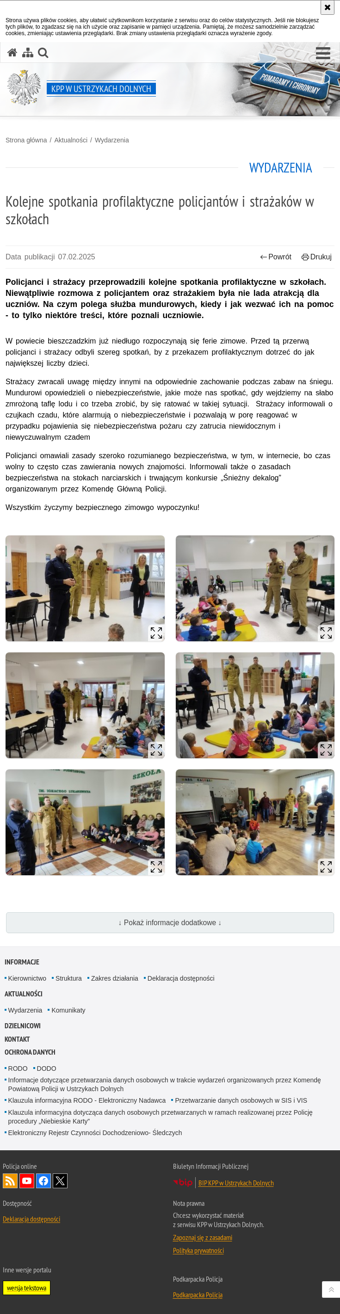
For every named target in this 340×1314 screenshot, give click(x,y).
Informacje (22, 962)
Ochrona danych (30, 1052)
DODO (46, 1068)
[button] (323, 53)
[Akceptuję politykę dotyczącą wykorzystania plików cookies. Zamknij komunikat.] (327, 7)
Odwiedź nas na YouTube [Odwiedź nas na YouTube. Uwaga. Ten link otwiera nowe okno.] (26, 1180)
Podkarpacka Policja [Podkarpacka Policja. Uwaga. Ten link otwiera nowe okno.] (198, 1294)
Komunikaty (68, 1010)
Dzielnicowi (23, 1026)
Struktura (69, 978)
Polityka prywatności (198, 1250)
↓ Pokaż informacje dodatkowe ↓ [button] (170, 923)
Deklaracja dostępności (181, 978)
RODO (18, 1068)
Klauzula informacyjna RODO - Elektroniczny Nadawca (87, 1100)
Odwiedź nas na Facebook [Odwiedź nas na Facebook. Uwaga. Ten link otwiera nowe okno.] (43, 1180)
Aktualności (70, 140)
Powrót (275, 257)
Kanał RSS (10, 1180)
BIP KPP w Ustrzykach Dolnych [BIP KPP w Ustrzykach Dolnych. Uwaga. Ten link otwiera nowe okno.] (236, 1182)
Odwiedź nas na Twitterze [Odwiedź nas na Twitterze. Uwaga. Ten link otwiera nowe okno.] (60, 1180)
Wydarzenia (112, 140)
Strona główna (26, 140)
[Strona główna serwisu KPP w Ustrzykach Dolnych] (12, 52)
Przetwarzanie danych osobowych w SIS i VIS (241, 1100)
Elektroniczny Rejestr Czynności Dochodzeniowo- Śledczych (95, 1132)
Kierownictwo (27, 978)
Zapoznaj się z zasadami (202, 1237)
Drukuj (317, 257)
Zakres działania (114, 978)
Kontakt (17, 1039)
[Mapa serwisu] (27, 52)
